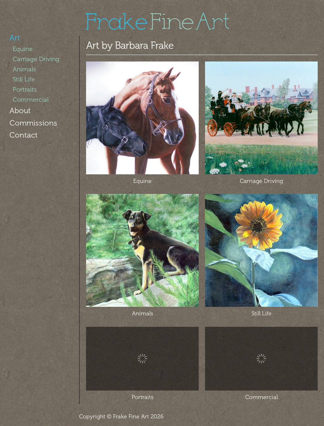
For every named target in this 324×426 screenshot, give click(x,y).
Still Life (24, 79)
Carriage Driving (36, 59)
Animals (24, 69)
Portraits (25, 89)
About (20, 110)
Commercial (31, 99)
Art (14, 37)
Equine (23, 49)
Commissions (33, 122)
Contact (23, 134)
